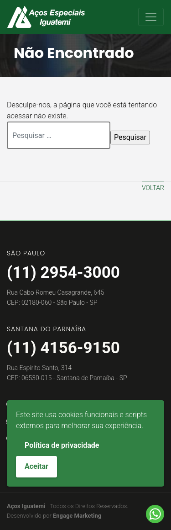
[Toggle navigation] (151, 17)
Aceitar (36, 466)
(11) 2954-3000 (63, 272)
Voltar (153, 187)
